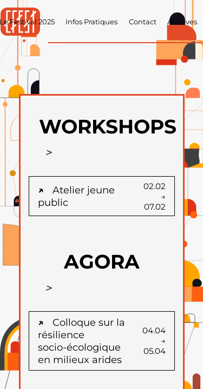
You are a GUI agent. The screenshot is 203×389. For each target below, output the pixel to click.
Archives (182, 22)
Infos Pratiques (91, 22)
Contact (142, 22)
